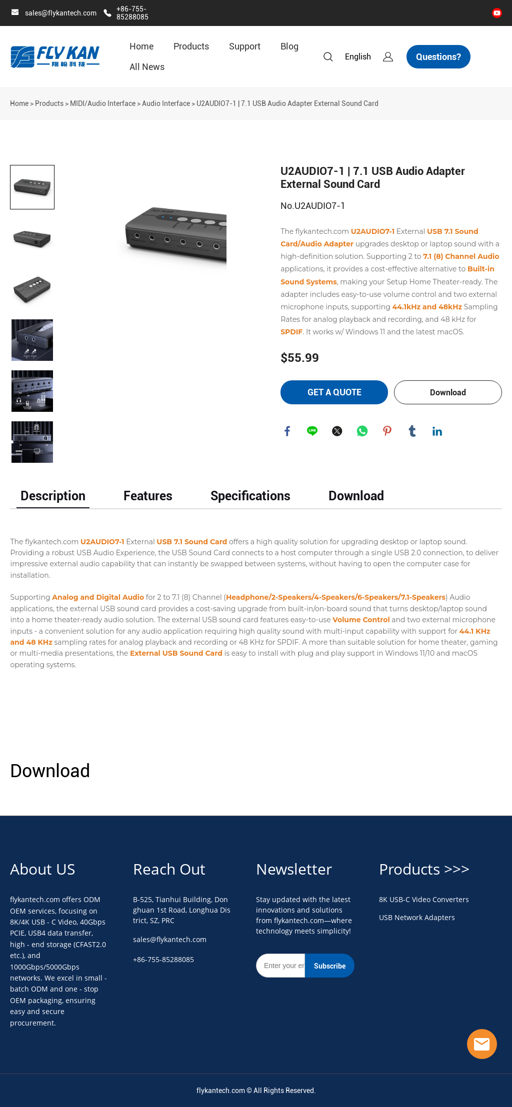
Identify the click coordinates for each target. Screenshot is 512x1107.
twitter (338, 431)
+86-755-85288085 (132, 13)
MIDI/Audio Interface (103, 103)
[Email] (280, 966)
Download (448, 392)
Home (142, 46)
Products (191, 46)
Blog (289, 46)
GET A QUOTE (335, 392)
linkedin (438, 431)
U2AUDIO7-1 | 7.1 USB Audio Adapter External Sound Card (287, 103)
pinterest (388, 431)
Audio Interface (166, 103)
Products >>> (424, 869)
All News (147, 66)
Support (244, 46)
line (313, 431)
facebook (288, 431)
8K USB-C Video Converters (424, 899)
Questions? (438, 56)
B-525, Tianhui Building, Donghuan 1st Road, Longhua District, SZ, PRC (181, 910)
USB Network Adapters (417, 917)
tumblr (413, 431)
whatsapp (363, 431)
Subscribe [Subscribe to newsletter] (330, 966)
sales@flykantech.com (60, 13)
